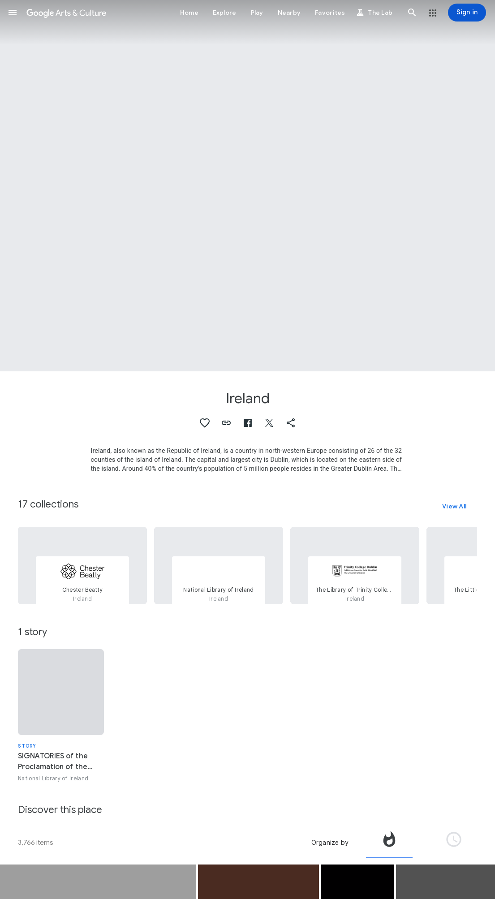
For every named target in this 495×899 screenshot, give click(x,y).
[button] (12, 12)
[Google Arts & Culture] (66, 12)
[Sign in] (467, 13)
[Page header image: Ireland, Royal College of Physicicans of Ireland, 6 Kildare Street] (247, 185)
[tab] (389, 842)
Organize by (329, 843)
